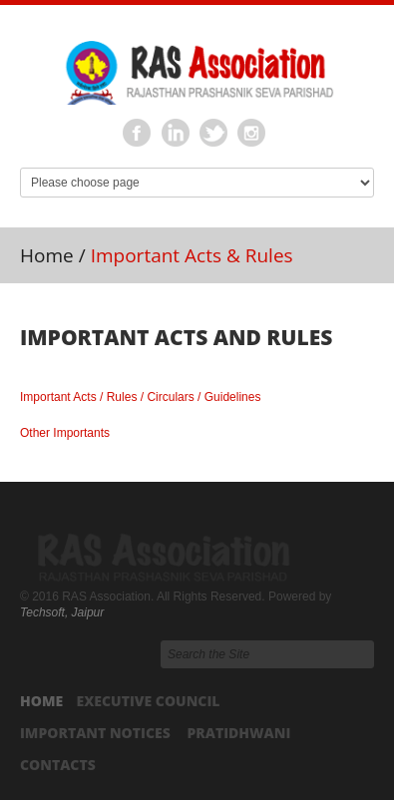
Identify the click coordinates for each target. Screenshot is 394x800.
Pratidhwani (238, 732)
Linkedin (176, 134)
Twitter (214, 134)
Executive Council (147, 700)
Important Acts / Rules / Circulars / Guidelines (140, 397)
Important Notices (95, 732)
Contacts (58, 764)
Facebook (138, 134)
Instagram (252, 134)
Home (47, 255)
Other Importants (65, 433)
